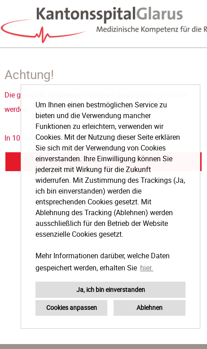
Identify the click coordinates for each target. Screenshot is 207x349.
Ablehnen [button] (150, 307)
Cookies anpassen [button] (71, 307)
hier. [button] (146, 268)
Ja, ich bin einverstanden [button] (110, 289)
